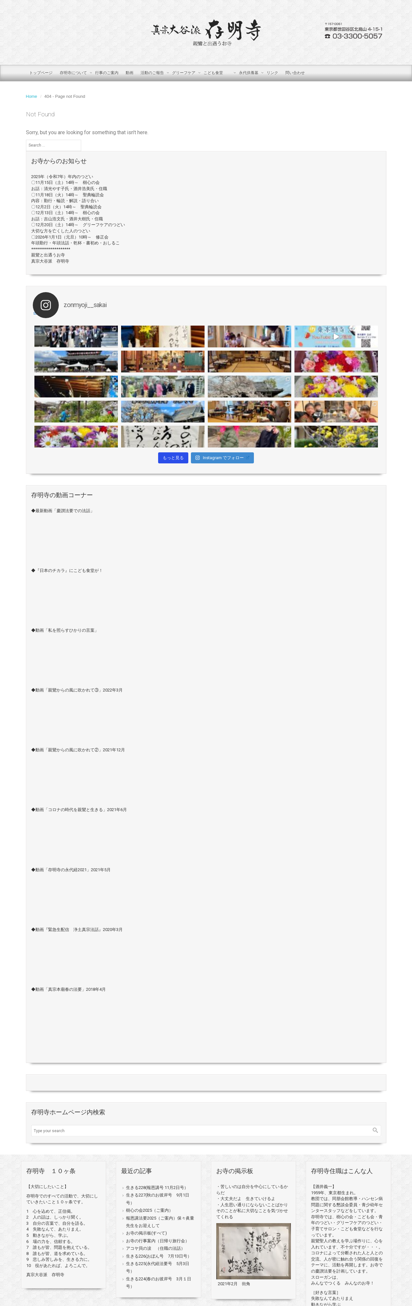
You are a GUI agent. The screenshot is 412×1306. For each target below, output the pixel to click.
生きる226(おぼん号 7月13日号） (159, 1256)
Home (31, 96)
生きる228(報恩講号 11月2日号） (157, 1187)
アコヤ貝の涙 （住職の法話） (155, 1248)
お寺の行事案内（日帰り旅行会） (157, 1240)
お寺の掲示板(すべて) (146, 1233)
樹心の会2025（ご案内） (149, 1210)
